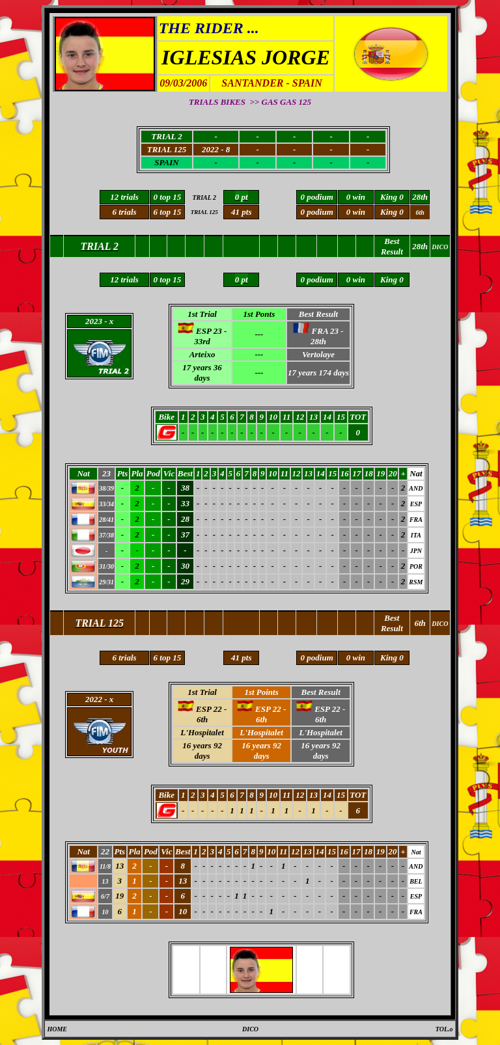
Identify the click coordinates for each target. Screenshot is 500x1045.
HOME (57, 1029)
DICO (250, 1029)
